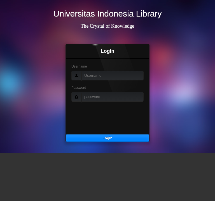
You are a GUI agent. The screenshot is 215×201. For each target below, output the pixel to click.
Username (79, 66)
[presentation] (108, 123)
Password (78, 88)
